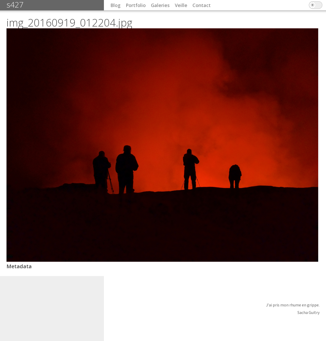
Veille (181, 5)
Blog (115, 5)
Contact (201, 5)
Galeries (160, 5)
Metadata (19, 266)
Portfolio (136, 5)
